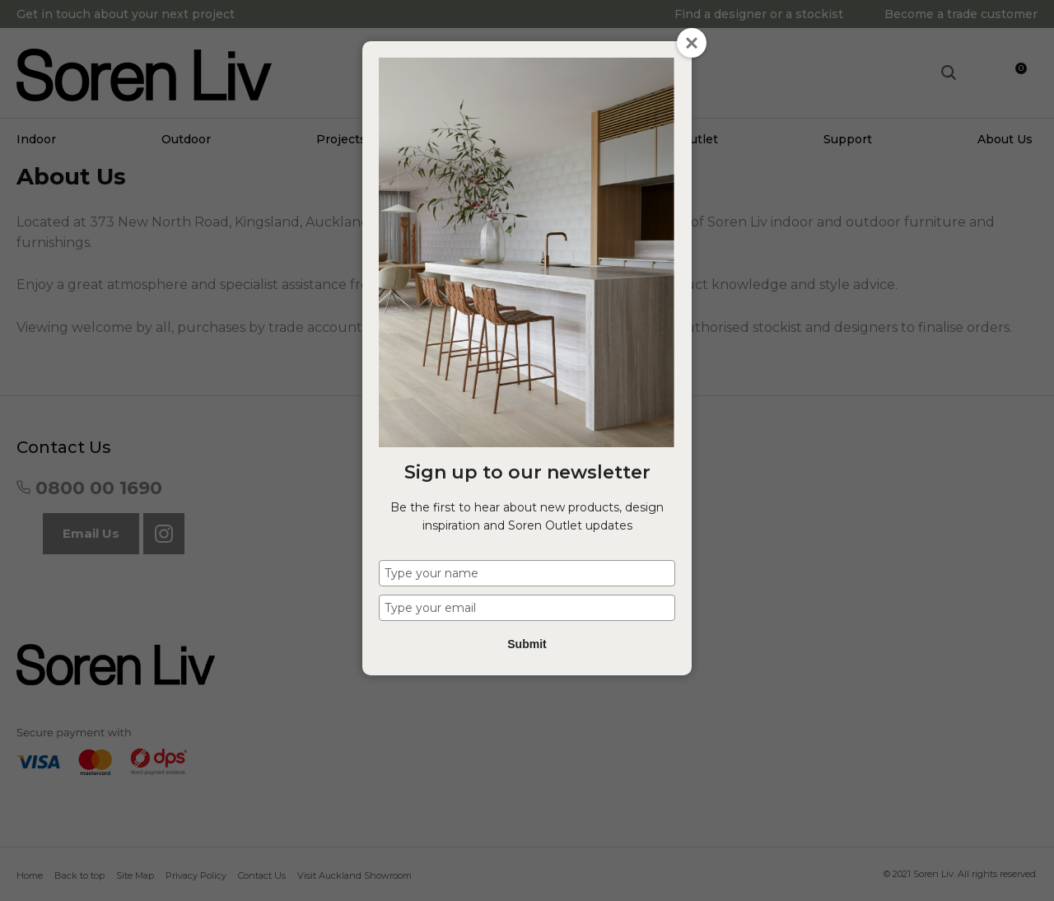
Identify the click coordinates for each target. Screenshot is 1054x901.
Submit (526, 644)
